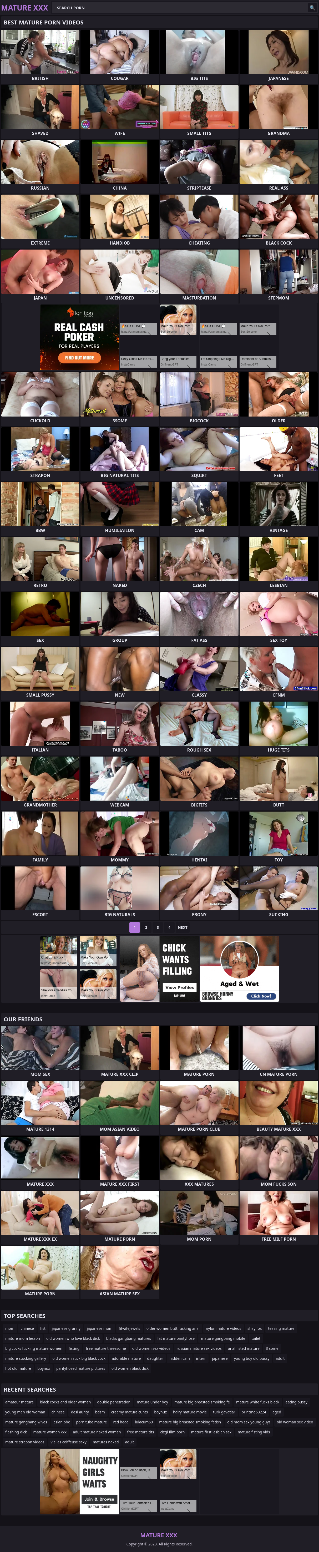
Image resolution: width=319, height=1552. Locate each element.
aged (276, 1411)
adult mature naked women (97, 1431)
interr (201, 1358)
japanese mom (99, 1328)
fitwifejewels (129, 1328)
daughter (155, 1358)
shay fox (254, 1328)
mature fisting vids (254, 1431)
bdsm (100, 1411)
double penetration (113, 1401)
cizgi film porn (172, 1431)
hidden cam (179, 1358)
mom (9, 1328)
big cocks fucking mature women (33, 1348)
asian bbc (61, 1421)
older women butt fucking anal (173, 1328)
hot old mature (18, 1368)
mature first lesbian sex (211, 1431)
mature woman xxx (50, 1431)
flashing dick (16, 1431)
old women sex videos (151, 1348)
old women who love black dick (73, 1338)
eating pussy (296, 1401)
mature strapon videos (24, 1441)
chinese (27, 1328)
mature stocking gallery (25, 1358)
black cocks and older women (65, 1401)
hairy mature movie (190, 1411)
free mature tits (140, 1431)
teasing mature (281, 1328)
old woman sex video (295, 1421)
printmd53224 (254, 1411)
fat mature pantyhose (176, 1338)
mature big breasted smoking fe (202, 1401)
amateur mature (19, 1401)
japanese (220, 1358)
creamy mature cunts (129, 1411)
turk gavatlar (224, 1411)
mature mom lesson (22, 1338)
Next (183, 927)
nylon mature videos (223, 1328)
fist (42, 1328)
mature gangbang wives (26, 1421)
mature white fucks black (257, 1401)
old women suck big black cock (78, 1358)
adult (280, 1358)
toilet (255, 1338)
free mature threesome (106, 1348)
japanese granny (66, 1328)
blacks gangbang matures (128, 1338)
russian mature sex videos (199, 1348)
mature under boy (152, 1401)
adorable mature (126, 1358)
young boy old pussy (252, 1358)
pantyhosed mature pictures (80, 1368)
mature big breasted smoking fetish (190, 1421)
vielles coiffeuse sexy (69, 1441)
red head (121, 1421)
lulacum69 (144, 1421)
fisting (74, 1348)
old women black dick (130, 1368)
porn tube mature (91, 1421)
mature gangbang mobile (223, 1338)
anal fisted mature (244, 1348)
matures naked (106, 1441)
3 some (272, 1348)
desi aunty (80, 1411)
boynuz (43, 1368)
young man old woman (25, 1411)
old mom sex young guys (248, 1421)
